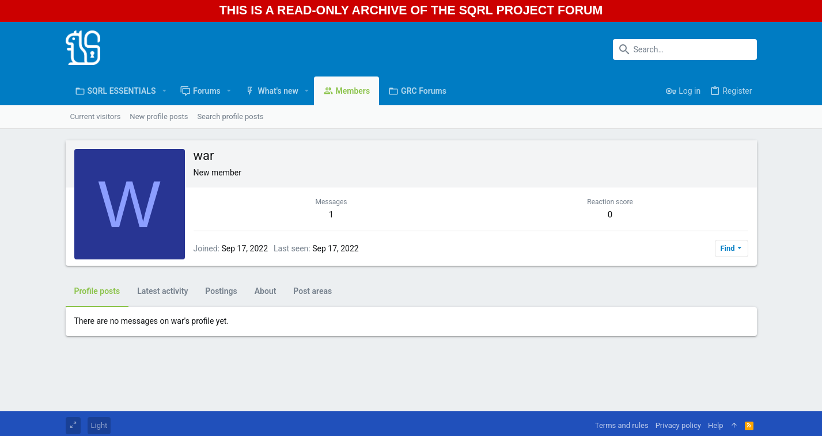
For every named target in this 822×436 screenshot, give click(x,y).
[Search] (685, 49)
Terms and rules (622, 425)
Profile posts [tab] (97, 291)
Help (715, 425)
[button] (164, 91)
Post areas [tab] (312, 291)
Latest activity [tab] (162, 291)
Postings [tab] (221, 291)
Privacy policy (678, 425)
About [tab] (265, 291)
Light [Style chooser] (99, 425)
